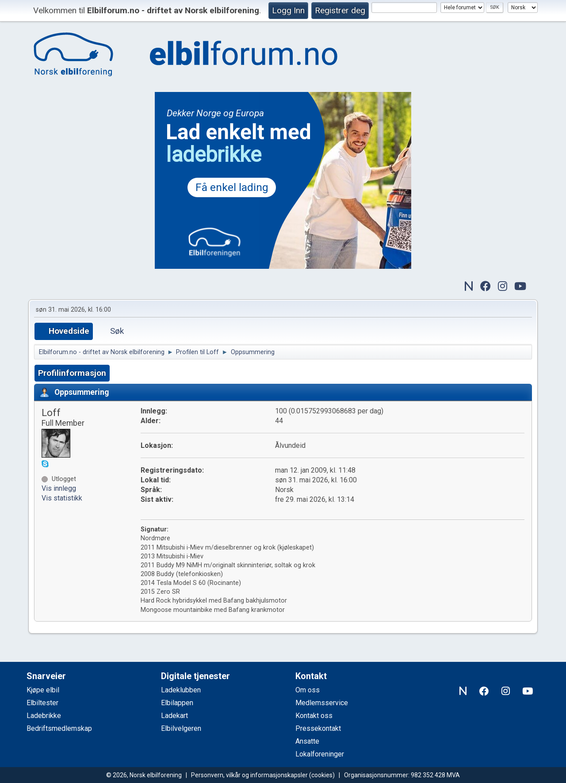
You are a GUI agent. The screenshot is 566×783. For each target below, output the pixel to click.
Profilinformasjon (72, 373)
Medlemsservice (321, 703)
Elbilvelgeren (181, 728)
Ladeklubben (181, 690)
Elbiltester (42, 703)
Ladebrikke (44, 715)
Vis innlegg (59, 488)
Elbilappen (177, 703)
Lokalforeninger (319, 754)
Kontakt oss (314, 715)
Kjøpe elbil (43, 690)
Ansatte (307, 741)
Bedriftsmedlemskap (59, 728)
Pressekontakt (318, 728)
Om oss (307, 690)
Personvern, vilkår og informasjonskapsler (249, 775)
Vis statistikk (62, 498)
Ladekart (174, 715)
